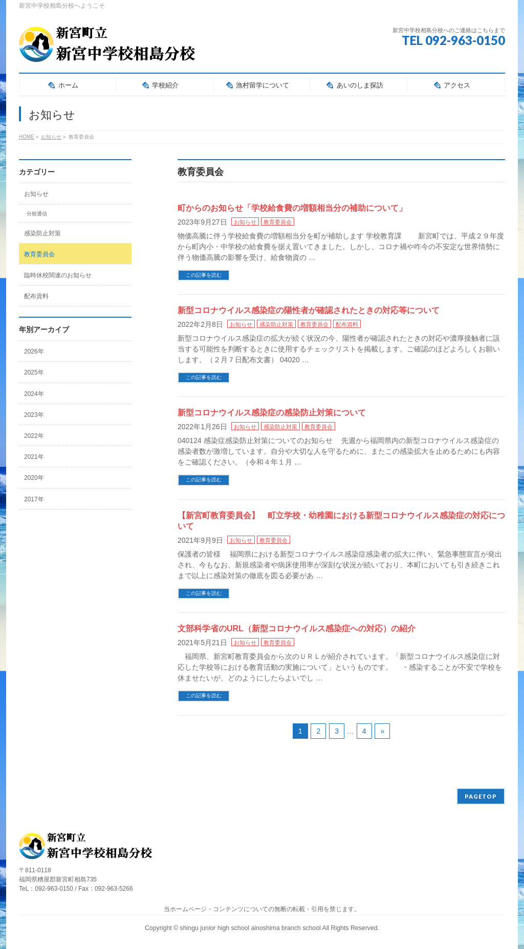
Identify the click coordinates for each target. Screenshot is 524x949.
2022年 (34, 435)
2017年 (34, 499)
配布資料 (347, 324)
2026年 (34, 351)
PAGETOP (481, 796)
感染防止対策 (276, 324)
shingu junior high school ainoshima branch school (251, 928)
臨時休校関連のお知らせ (58, 275)
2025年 (34, 372)
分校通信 (37, 213)
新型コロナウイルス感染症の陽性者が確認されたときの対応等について (309, 310)
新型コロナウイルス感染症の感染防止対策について (272, 412)
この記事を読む (204, 275)
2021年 (34, 456)
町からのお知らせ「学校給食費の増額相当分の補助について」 (292, 208)
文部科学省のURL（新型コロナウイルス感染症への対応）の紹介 (297, 628)
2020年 (34, 477)
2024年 (34, 394)
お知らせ (245, 222)
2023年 (34, 414)
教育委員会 (278, 222)
